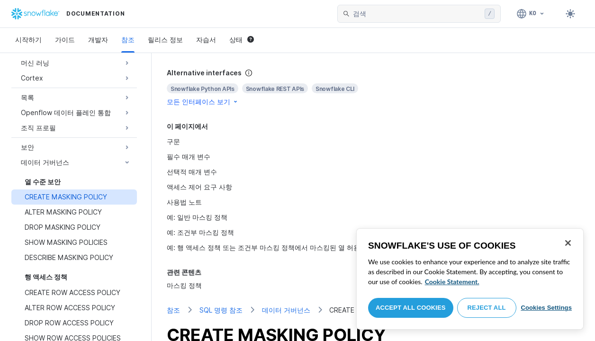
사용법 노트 (184, 202)
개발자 (98, 40)
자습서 (206, 40)
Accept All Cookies (411, 307)
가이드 (65, 40)
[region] (470, 279)
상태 (241, 40)
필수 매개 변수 (188, 157)
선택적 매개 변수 (192, 172)
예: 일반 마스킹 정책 (197, 217)
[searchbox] (417, 13)
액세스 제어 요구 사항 (199, 187)
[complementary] (373, 87)
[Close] (568, 243)
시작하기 (28, 40)
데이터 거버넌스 (286, 310)
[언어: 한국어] (531, 13)
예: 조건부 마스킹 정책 (200, 232)
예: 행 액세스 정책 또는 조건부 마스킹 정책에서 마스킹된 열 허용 (263, 247)
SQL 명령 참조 (221, 310)
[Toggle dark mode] (570, 13)
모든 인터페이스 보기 (203, 102)
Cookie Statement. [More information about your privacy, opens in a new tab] (452, 282)
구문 (173, 141)
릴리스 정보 (165, 40)
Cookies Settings (546, 307)
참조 (128, 40)
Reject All (487, 307)
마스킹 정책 (184, 285)
